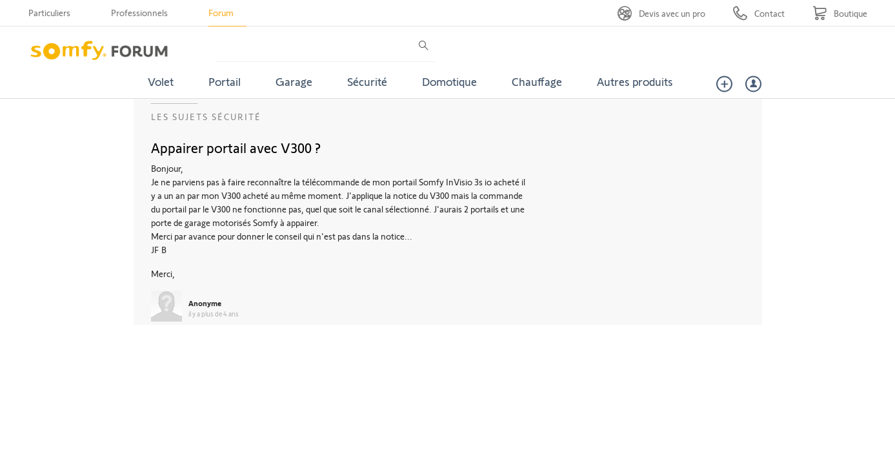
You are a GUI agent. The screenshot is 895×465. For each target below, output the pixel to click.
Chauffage (537, 81)
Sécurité (367, 81)
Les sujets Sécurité (206, 116)
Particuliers (49, 12)
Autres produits (635, 81)
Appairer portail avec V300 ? (236, 147)
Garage (294, 81)
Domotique (449, 81)
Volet (161, 81)
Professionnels (139, 12)
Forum (221, 12)
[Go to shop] (839, 13)
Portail (224, 81)
